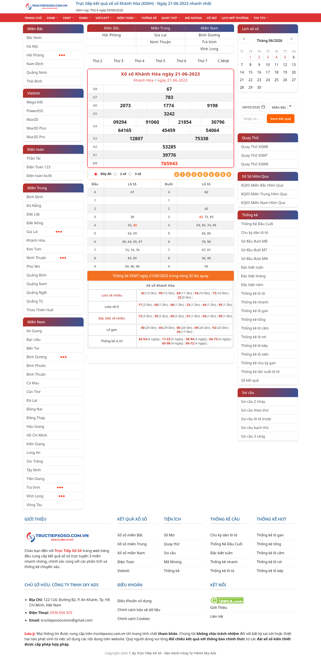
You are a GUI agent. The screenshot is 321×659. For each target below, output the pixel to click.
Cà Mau (33, 383)
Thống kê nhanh (255, 302)
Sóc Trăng (35, 461)
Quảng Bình (37, 275)
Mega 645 (35, 102)
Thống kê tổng (253, 319)
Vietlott (33, 93)
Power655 (35, 110)
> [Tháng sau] (291, 38)
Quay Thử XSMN (254, 164)
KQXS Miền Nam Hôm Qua (263, 202)
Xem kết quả (280, 118)
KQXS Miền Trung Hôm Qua (264, 194)
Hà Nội (32, 46)
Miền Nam (36, 321)
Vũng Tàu (34, 504)
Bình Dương (46, 356)
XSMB (52, 18)
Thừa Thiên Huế (40, 309)
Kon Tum (34, 249)
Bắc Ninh (34, 37)
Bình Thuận (36, 374)
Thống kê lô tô (253, 293)
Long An (33, 452)
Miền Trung (37, 187)
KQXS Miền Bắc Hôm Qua (262, 185)
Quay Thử (250, 137)
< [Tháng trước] (244, 38)
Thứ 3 (118, 60)
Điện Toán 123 (38, 167)
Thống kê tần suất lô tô (260, 371)
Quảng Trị (35, 301)
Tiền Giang (36, 478)
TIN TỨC (261, 18)
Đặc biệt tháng (253, 276)
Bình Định (35, 196)
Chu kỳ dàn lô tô (254, 232)
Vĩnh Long (46, 496)
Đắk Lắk (33, 214)
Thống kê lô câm (255, 328)
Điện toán (35, 149)
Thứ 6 (181, 60)
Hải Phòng (46, 55)
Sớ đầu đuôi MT (254, 249)
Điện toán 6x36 (39, 175)
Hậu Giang (35, 426)
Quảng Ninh (37, 72)
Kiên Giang (36, 443)
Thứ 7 (202, 60)
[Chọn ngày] (254, 107)
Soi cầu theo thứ (254, 410)
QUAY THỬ (171, 18)
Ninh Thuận (46, 257)
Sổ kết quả (250, 380)
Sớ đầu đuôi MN (254, 258)
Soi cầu (248, 392)
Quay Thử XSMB (254, 146)
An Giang (34, 330)
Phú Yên (33, 266)
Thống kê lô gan (254, 310)
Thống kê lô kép (254, 345)
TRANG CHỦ (33, 18)
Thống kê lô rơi (253, 336)
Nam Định (35, 63)
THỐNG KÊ (149, 18)
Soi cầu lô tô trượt (256, 418)
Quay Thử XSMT (254, 155)
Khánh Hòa (36, 240)
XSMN (85, 18)
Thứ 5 (160, 60)
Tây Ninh (34, 469)
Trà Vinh (45, 487)
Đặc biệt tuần (252, 267)
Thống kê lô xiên (255, 354)
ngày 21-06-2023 (172, 80)
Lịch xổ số (250, 28)
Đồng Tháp (36, 417)
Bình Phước (36, 365)
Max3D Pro (36, 136)
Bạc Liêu (34, 339)
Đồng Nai (34, 409)
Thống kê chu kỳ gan (258, 362)
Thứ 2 (97, 60)
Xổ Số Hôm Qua (255, 176)
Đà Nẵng (34, 205)
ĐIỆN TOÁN (126, 18)
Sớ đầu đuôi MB (254, 241)
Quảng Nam (37, 283)
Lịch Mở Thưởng (235, 18)
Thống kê (250, 214)
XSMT (68, 18)
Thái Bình (34, 81)
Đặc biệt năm (252, 284)
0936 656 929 (61, 612)
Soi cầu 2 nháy (253, 401)
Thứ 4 (139, 60)
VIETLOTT (103, 18)
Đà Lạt (32, 400)
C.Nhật (223, 60)
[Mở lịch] (263, 107)
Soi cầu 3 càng (253, 436)
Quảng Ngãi (37, 292)
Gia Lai (44, 231)
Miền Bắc (35, 28)
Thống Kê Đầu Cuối (257, 223)
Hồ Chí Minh (37, 435)
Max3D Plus (36, 128)
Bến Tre (33, 348)
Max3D (32, 119)
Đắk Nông (35, 222)
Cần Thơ (33, 391)
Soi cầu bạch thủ (255, 427)
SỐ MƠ (212, 18)
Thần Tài (34, 158)
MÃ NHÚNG (193, 18)
